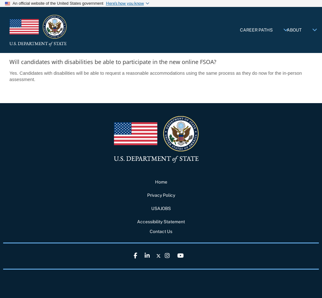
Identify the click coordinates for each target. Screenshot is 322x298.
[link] (56, 30)
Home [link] (161, 181)
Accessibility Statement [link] (161, 221)
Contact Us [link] (161, 231)
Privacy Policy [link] (161, 195)
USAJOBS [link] (161, 208)
